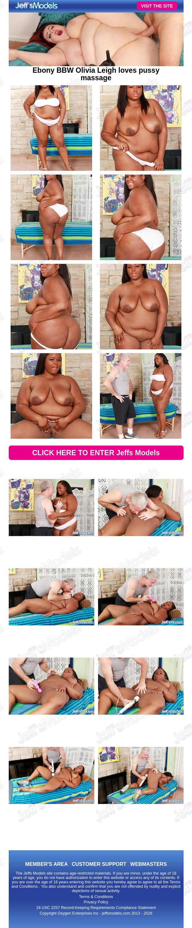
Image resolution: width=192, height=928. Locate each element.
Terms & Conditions (96, 897)
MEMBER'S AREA (46, 863)
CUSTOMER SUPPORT (99, 863)
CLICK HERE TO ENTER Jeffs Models (96, 453)
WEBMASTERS (148, 863)
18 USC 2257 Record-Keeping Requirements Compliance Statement (96, 908)
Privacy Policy (96, 902)
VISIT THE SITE (157, 5)
